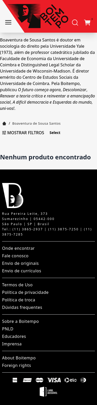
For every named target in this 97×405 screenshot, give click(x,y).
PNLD (7, 329)
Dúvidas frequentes (22, 307)
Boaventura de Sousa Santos (36, 123)
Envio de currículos (21, 271)
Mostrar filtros (23, 133)
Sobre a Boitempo (20, 321)
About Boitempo (19, 358)
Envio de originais (20, 263)
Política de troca (18, 300)
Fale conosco (15, 256)
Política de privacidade (25, 292)
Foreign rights (16, 365)
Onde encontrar (18, 248)
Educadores (14, 336)
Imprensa (12, 344)
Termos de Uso (17, 285)
